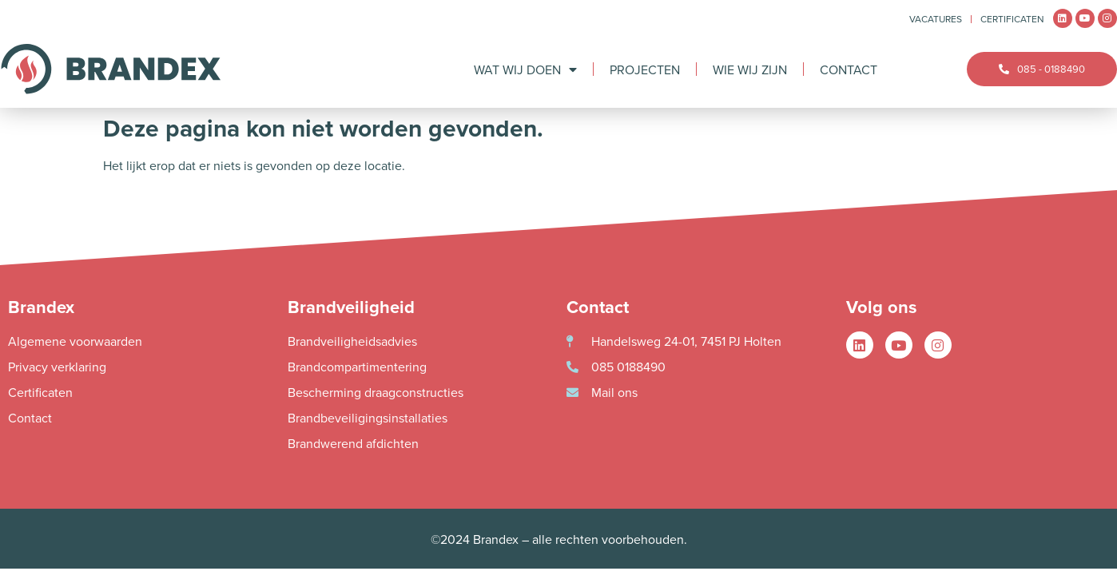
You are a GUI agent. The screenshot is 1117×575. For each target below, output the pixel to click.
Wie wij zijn (750, 69)
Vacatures (935, 19)
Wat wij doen (525, 69)
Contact (848, 69)
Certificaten (1012, 19)
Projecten (645, 69)
